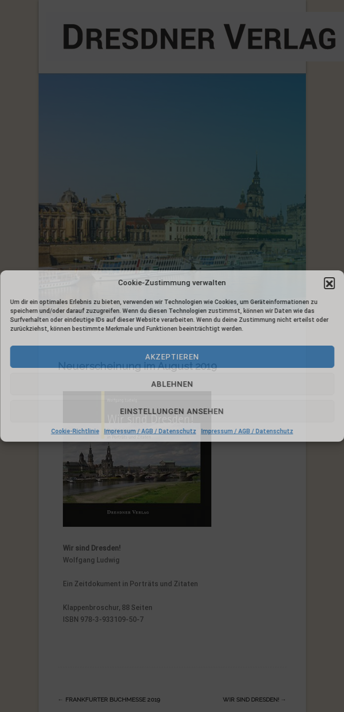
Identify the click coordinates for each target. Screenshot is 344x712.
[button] (329, 283)
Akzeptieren (172, 357)
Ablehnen (172, 384)
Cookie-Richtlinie (75, 431)
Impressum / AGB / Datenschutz (150, 431)
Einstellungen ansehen (172, 411)
